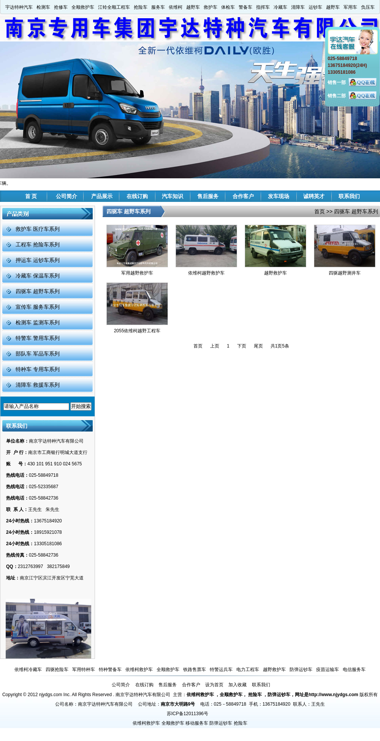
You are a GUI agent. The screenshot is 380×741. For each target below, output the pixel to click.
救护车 (210, 7)
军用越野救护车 (137, 273)
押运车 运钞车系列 (38, 260)
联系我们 (349, 196)
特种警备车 (110, 669)
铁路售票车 (194, 669)
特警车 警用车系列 (38, 338)
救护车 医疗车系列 (38, 229)
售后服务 (207, 196)
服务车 (158, 7)
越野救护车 (275, 273)
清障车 (298, 7)
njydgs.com (50, 694)
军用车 (350, 7)
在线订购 (137, 196)
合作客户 (243, 196)
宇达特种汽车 (19, 7)
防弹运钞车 (301, 669)
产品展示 (101, 196)
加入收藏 (237, 684)
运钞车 (315, 7)
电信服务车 (354, 669)
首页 (319, 211)
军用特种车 (83, 669)
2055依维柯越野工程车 (137, 330)
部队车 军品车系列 (38, 354)
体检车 (228, 7)
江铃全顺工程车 (114, 7)
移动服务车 (196, 723)
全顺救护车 (82, 7)
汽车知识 (172, 196)
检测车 (43, 7)
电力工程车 (247, 669)
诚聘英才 (314, 196)
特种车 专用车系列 (38, 369)
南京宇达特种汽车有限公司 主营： (151, 694)
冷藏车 (280, 7)
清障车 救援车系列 (38, 385)
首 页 (31, 196)
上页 (214, 346)
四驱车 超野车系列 (38, 291)
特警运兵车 (221, 669)
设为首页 (214, 684)
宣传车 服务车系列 (38, 307)
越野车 (193, 7)
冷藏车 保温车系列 (38, 276)
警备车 (245, 7)
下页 (241, 346)
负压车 (368, 7)
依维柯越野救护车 (206, 273)
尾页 (258, 346)
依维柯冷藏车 (28, 669)
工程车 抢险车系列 (38, 244)
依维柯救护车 (139, 669)
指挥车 (263, 7)
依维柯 (175, 7)
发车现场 (278, 196)
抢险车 (140, 7)
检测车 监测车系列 (38, 322)
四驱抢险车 (57, 669)
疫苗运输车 (327, 669)
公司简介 (66, 196)
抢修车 (61, 7)
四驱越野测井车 (345, 273)
